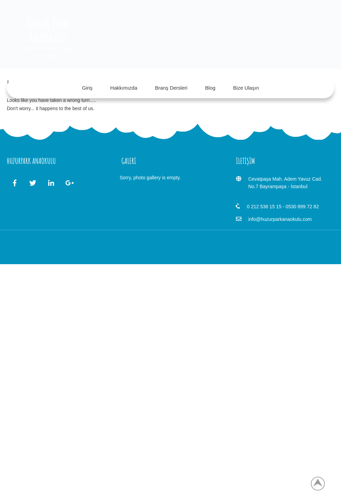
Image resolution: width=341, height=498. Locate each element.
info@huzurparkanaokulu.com (280, 219)
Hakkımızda (123, 88)
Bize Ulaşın (246, 88)
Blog (210, 88)
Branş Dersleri (171, 88)
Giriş (87, 88)
